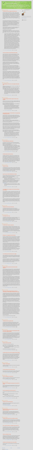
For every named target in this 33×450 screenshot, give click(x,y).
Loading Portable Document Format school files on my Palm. (10, 418)
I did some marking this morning (7, 434)
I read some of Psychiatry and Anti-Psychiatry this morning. (10, 52)
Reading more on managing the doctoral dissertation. (9, 235)
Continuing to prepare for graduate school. (8, 320)
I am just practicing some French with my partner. (9, 369)
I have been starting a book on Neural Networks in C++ (9, 390)
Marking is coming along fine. (6, 363)
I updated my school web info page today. (8, 401)
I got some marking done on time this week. (8, 376)
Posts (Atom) (6, 449)
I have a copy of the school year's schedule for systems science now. (11, 425)
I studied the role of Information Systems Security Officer (10, 442)
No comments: (10, 110)
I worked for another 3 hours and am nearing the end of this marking (11, 352)
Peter (25, 12)
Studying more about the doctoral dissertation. (8, 206)
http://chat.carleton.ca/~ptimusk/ (6, 404)
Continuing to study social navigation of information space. (10, 11)
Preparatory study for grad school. (7, 342)
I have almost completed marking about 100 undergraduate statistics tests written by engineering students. (11, 331)
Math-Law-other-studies (11, 3)
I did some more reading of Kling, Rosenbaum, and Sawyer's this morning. (11, 291)
